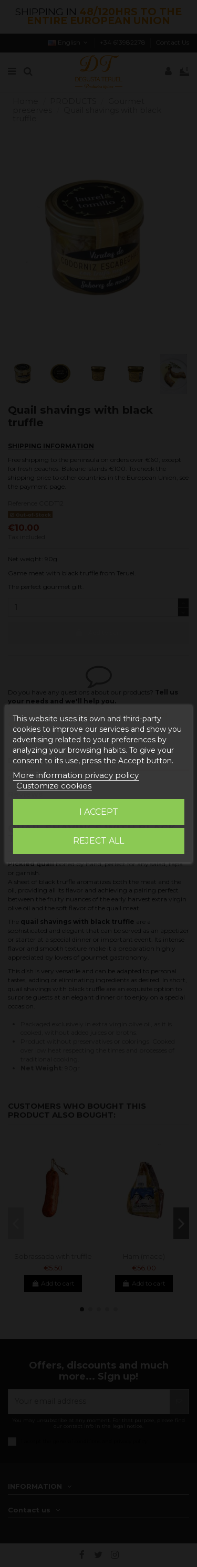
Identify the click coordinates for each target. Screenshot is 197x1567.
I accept (98, 812)
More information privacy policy (76, 775)
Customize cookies (53, 786)
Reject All (98, 841)
